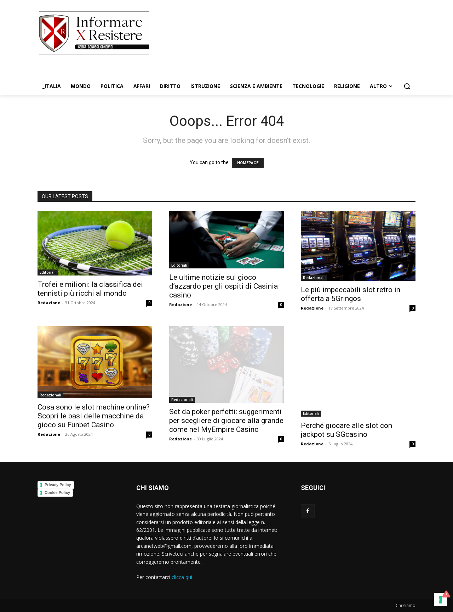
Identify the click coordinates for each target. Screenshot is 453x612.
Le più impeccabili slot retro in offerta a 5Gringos (350, 294)
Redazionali (314, 277)
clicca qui (182, 577)
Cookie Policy (57, 492)
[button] (406, 86)
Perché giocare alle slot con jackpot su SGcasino (346, 430)
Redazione (49, 302)
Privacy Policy (58, 485)
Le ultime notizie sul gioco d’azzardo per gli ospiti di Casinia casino (223, 286)
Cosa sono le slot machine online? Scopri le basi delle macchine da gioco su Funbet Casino (94, 416)
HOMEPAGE (247, 163)
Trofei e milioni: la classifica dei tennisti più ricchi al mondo (90, 288)
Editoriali (48, 272)
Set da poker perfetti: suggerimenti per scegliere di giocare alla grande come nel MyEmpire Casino (226, 420)
